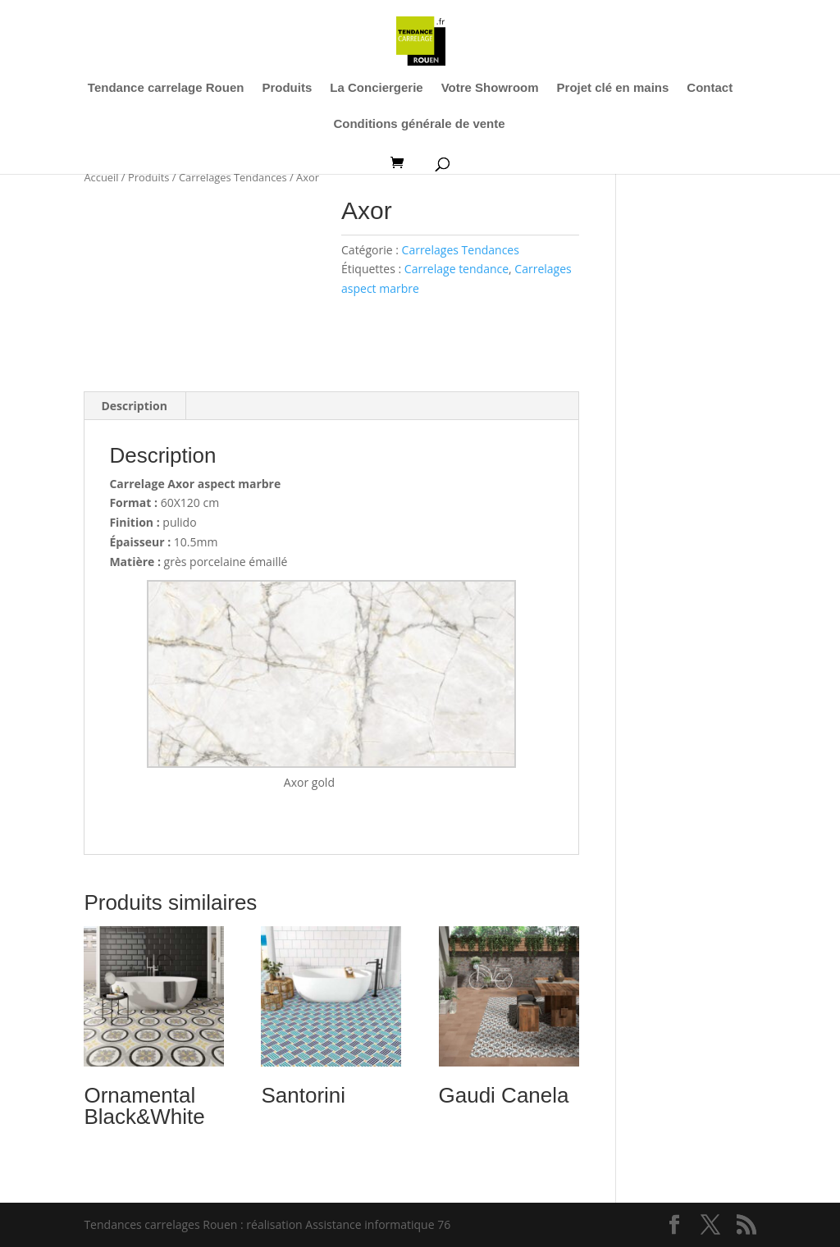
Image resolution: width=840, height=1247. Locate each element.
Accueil (101, 177)
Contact (710, 88)
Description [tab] (134, 405)
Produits (287, 88)
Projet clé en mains (613, 88)
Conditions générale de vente (418, 124)
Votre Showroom (490, 88)
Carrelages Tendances (233, 177)
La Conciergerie (376, 88)
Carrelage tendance (456, 268)
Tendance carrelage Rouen (166, 88)
